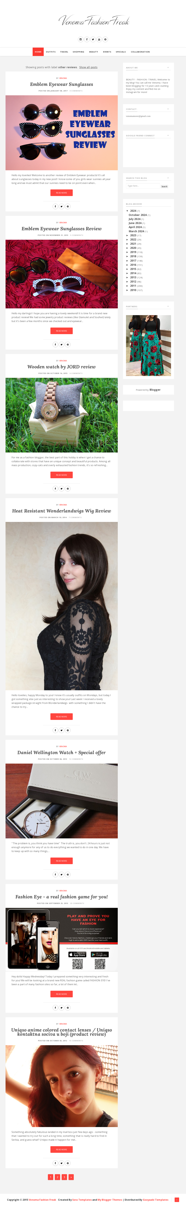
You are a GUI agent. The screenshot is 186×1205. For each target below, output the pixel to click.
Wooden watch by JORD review (61, 367)
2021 (133, 243)
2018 (133, 256)
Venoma (63, 78)
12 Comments (76, 759)
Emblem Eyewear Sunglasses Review (62, 228)
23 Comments (77, 903)
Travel (64, 51)
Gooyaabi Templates (155, 1199)
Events (107, 51)
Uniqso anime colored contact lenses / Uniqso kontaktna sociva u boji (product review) (61, 1032)
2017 (133, 260)
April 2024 (136, 227)
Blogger (155, 389)
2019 (133, 252)
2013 (133, 277)
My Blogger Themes (110, 1199)
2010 (133, 290)
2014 (133, 273)
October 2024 (138, 215)
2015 (133, 269)
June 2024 (135, 223)
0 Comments (76, 91)
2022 (133, 239)
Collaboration (140, 51)
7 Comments (75, 517)
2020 (133, 248)
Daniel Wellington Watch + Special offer (61, 752)
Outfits (51, 51)
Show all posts (88, 67)
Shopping (78, 51)
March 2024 (137, 231)
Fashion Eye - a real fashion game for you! (61, 897)
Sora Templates (82, 1199)
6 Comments (76, 373)
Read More (61, 192)
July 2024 (135, 219)
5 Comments (76, 235)
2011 (133, 285)
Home (38, 51)
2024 (133, 210)
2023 (133, 235)
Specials (121, 51)
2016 (133, 264)
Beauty (93, 51)
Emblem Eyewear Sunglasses (61, 84)
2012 (133, 281)
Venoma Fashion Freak (42, 1199)
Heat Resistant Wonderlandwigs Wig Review (61, 511)
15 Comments (76, 1041)
